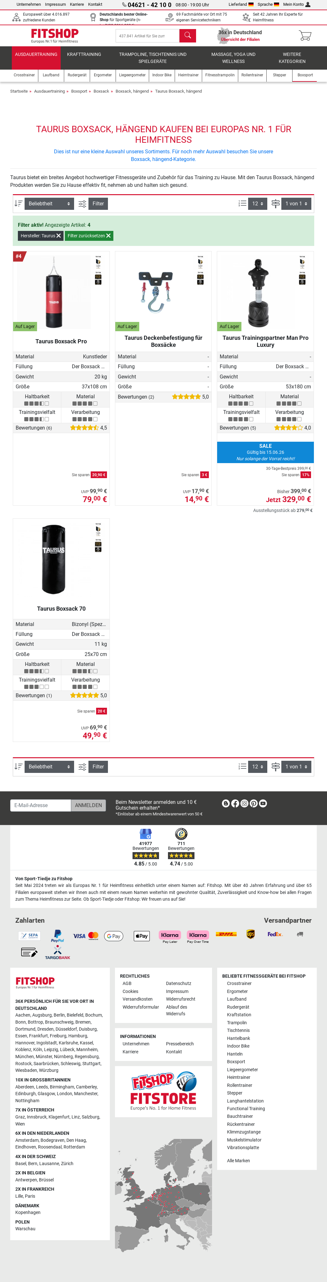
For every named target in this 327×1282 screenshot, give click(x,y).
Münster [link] (44, 1056)
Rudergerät (238, 1007)
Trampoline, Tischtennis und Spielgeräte (152, 62)
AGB (127, 984)
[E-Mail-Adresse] (40, 805)
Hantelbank (238, 1038)
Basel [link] (20, 1163)
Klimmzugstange (244, 1132)
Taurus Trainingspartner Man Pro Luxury (265, 346)
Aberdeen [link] (24, 1087)
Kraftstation (239, 1015)
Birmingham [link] (62, 1087)
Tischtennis (238, 1030)
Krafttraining (84, 59)
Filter (98, 208)
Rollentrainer (239, 1085)
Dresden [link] (45, 1029)
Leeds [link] (42, 1087)
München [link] (24, 1056)
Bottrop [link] (35, 1022)
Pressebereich (180, 1044)
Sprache (268, 4)
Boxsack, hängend (132, 95)
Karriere (77, 4)
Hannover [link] (24, 1043)
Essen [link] (21, 1036)
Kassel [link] (86, 1043)
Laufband (237, 999)
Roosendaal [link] (50, 1147)
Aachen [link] (22, 1015)
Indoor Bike (238, 1046)
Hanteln (235, 1054)
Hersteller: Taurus (41, 240)
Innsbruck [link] (37, 1117)
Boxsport (79, 95)
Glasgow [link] (46, 1093)
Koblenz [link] (23, 1050)
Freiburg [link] (58, 1036)
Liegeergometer (242, 1069)
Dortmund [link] (25, 1029)
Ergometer (237, 991)
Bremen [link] (83, 1022)
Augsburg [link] (42, 1015)
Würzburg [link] (48, 1070)
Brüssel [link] (46, 1180)
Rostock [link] (23, 1063)
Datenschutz (178, 984)
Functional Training (246, 1108)
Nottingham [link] (27, 1100)
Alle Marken (238, 1161)
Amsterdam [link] (27, 1140)
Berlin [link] (59, 1015)
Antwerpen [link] (26, 1180)
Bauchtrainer (240, 1116)
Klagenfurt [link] (59, 1117)
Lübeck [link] (67, 1050)
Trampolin (237, 1023)
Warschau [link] (25, 1229)
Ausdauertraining (36, 59)
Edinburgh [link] (25, 1093)
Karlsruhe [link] (68, 1043)
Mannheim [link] (86, 1050)
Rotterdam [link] (74, 1147)
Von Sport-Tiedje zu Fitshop (43, 878)
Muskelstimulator (244, 1140)
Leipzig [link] (51, 1050)
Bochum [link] (93, 1015)
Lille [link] (19, 1196)
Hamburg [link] (77, 1036)
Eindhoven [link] (25, 1147)
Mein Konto (296, 4)
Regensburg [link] (87, 1056)
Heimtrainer (238, 1077)
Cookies (130, 991)
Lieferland (241, 4)
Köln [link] (37, 1050)
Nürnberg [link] (63, 1056)
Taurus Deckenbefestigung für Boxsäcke (163, 346)
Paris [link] (30, 1196)
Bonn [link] (20, 1022)
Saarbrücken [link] (46, 1063)
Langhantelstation (245, 1101)
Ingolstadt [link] (46, 1043)
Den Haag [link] (76, 1140)
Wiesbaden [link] (26, 1070)
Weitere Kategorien (292, 62)
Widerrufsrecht (180, 999)
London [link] (64, 1093)
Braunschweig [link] (59, 1022)
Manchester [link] (85, 1093)
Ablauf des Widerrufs (176, 1010)
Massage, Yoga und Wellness (233, 62)
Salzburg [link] (90, 1117)
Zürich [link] (67, 1163)
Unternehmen (29, 4)
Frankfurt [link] (38, 1036)
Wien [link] (20, 1124)
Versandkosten (138, 999)
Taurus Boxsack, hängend (178, 95)
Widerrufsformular (141, 1007)
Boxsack (101, 95)
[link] (226, 805)
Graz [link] (20, 1117)
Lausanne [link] (49, 1163)
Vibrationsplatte (243, 1148)
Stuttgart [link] (91, 1063)
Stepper (234, 1093)
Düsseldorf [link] (66, 1029)
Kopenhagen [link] (28, 1213)
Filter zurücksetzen (89, 240)
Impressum (55, 4)
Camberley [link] (86, 1087)
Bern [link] (32, 1163)
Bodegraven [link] (53, 1140)
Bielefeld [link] (75, 1015)
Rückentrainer (241, 1124)
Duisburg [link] (88, 1029)
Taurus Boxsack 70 (61, 613)
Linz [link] (76, 1117)
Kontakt (95, 4)
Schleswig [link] (70, 1063)
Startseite (19, 95)
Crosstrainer (239, 984)
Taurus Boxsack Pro (61, 345)
